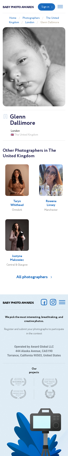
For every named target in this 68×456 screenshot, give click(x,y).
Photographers (31, 18)
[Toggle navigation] (60, 7)
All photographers (32, 277)
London (29, 22)
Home (12, 18)
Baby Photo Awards (18, 7)
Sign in (45, 7)
